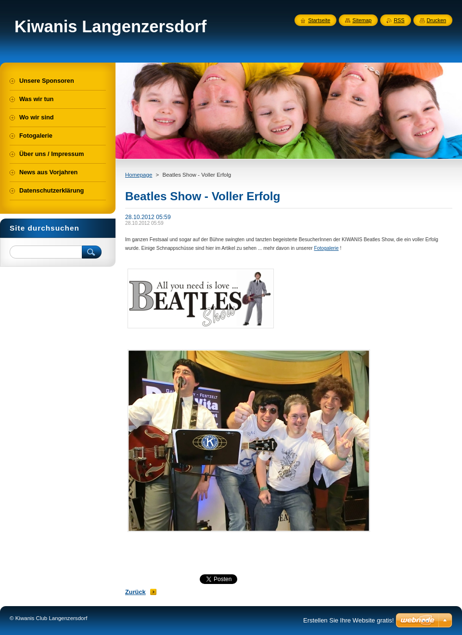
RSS (399, 20)
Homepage (138, 175)
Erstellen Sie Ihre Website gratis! (348, 620)
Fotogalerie (326, 248)
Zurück (135, 592)
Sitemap (362, 20)
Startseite (319, 20)
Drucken (437, 20)
